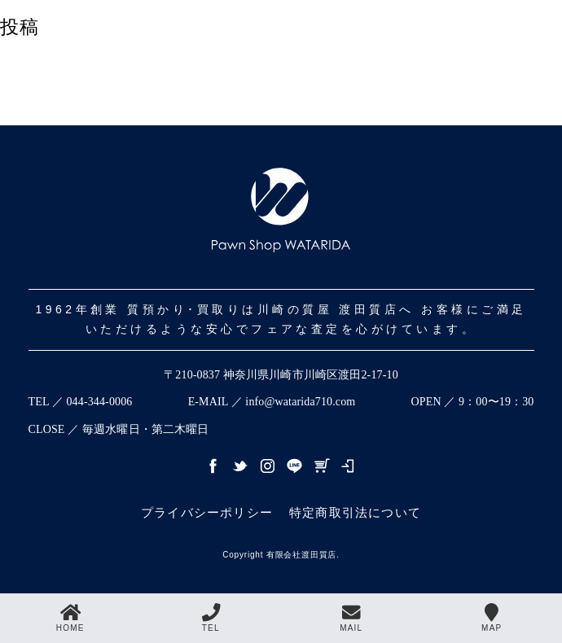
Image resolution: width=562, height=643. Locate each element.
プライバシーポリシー (207, 512)
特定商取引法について (355, 512)
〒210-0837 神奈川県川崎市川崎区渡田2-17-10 (281, 375)
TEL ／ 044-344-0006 (81, 402)
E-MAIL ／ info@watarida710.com (272, 402)
